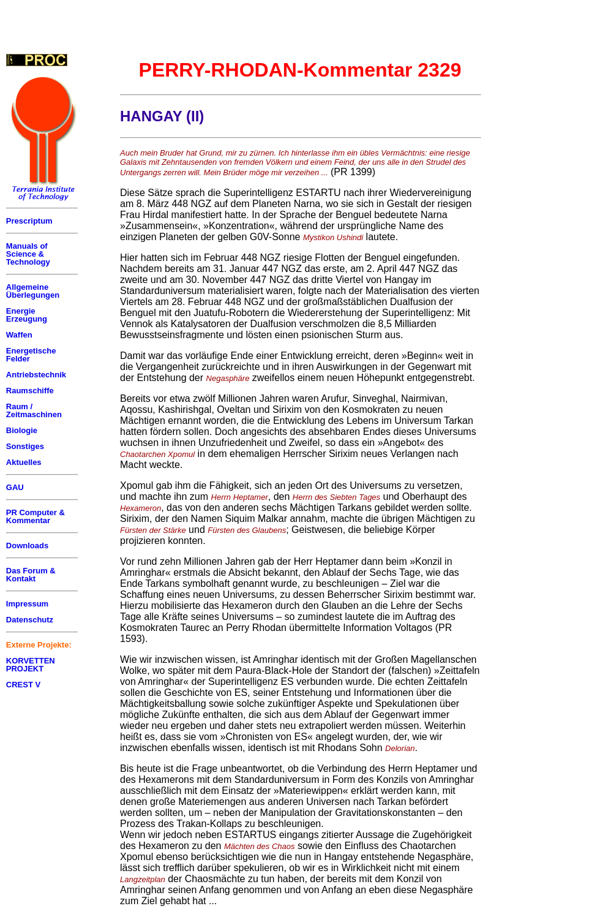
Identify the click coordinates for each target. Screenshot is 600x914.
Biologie (21, 430)
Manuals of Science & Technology (28, 254)
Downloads (27, 546)
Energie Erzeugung (26, 315)
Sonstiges (25, 446)
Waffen (19, 335)
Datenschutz (29, 620)
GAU (15, 487)
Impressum (27, 604)
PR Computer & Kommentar (35, 516)
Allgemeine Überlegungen (32, 291)
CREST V (23, 685)
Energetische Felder (31, 355)
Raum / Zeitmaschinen (34, 410)
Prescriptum (29, 221)
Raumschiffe (30, 391)
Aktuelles (24, 462)
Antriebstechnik (36, 375)
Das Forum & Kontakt (31, 575)
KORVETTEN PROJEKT (30, 665)
